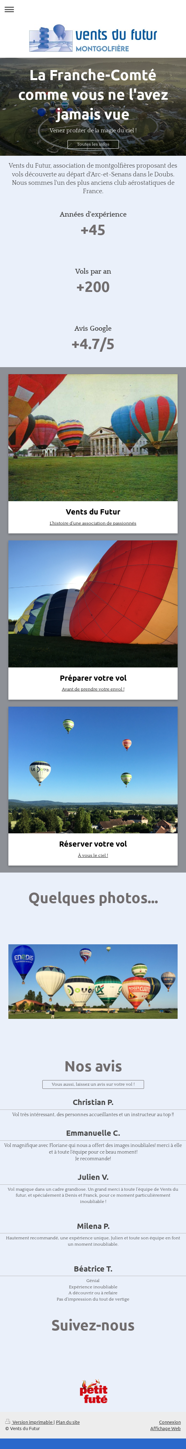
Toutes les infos (93, 144)
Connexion (170, 1422)
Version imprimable (29, 1422)
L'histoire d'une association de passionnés (93, 523)
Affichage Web (165, 1428)
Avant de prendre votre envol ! (93, 689)
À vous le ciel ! (93, 855)
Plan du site (68, 1422)
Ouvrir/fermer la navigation (93, 9)
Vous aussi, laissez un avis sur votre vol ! (93, 1084)
